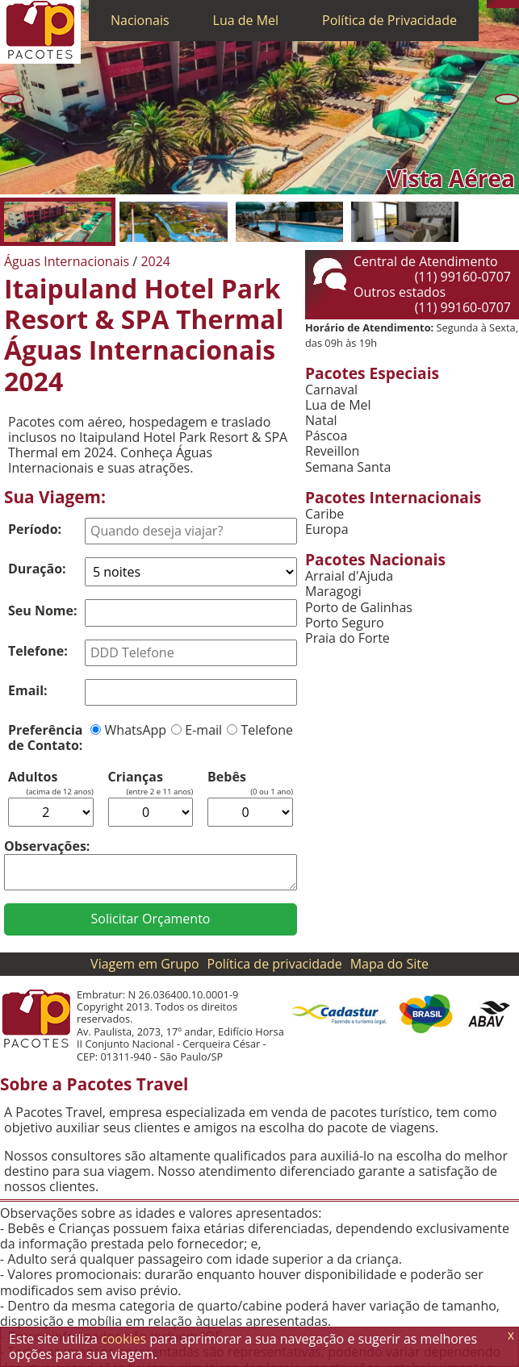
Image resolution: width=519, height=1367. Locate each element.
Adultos (32, 777)
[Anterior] (12, 99)
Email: (28, 690)
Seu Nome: (42, 610)
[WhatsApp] (499, 4)
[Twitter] (507, 4)
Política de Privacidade (389, 20)
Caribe (324, 514)
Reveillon (332, 451)
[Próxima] (507, 99)
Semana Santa (348, 467)
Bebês (226, 777)
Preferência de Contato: (45, 737)
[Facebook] (515, 4)
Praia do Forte (347, 638)
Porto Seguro (344, 623)
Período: (34, 529)
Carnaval (331, 390)
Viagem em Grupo (144, 964)
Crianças (135, 777)
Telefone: (38, 651)
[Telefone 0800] (491, 4)
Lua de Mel (246, 20)
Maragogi (333, 591)
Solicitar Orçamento (151, 918)
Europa (327, 529)
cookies (123, 1339)
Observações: (47, 846)
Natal (321, 420)
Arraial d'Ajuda (349, 576)
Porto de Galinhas (358, 607)
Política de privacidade (274, 964)
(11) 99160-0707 (463, 276)
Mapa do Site (389, 964)
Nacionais (140, 20)
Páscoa (326, 436)
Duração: (37, 568)
